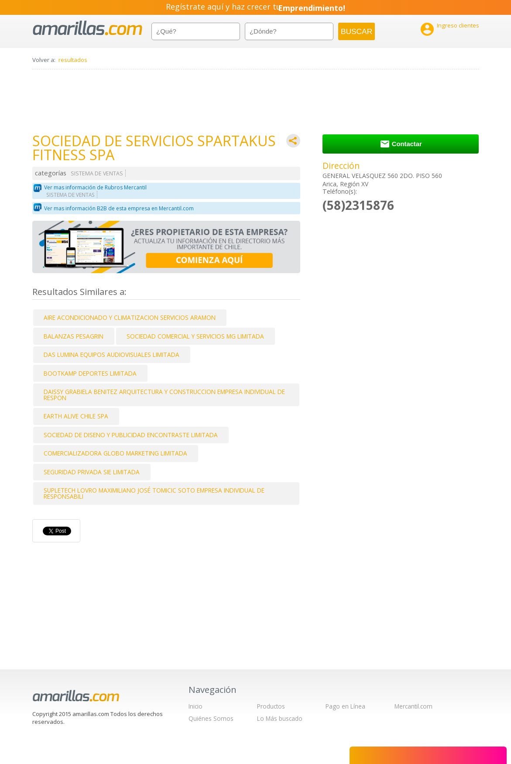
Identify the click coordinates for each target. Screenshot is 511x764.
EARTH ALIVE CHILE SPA (76, 416)
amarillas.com (87, 28)
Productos (271, 706)
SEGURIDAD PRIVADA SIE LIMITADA (92, 472)
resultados (72, 60)
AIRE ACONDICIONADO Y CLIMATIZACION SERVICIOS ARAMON (130, 317)
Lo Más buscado (279, 718)
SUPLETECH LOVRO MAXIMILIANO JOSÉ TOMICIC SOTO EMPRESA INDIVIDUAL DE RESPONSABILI (154, 493)
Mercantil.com (413, 706)
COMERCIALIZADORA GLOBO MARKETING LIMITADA (115, 453)
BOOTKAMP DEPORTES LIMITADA (90, 373)
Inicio (195, 706)
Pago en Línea (345, 706)
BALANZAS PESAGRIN (73, 336)
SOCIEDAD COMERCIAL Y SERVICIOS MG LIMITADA (195, 336)
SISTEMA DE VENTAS (97, 173)
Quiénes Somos (211, 718)
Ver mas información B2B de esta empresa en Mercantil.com (119, 208)
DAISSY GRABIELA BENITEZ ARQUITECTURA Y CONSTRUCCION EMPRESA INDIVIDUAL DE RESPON (164, 394)
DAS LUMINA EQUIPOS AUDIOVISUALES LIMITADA (111, 354)
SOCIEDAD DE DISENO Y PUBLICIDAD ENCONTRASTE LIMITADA (131, 435)
